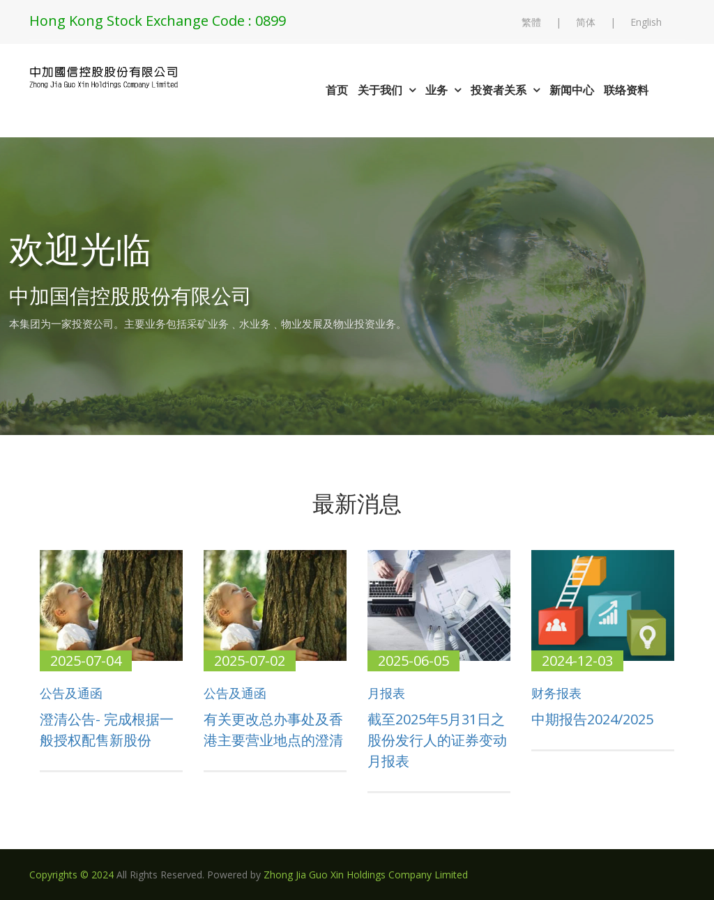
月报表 (386, 694)
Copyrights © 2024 (71, 874)
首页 (337, 90)
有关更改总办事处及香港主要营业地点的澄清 (273, 729)
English (646, 22)
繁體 (531, 22)
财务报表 (556, 694)
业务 (443, 90)
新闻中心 (571, 90)
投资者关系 (505, 90)
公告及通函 (71, 694)
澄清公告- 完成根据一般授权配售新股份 (107, 729)
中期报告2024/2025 (592, 719)
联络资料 (626, 90)
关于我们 (387, 90)
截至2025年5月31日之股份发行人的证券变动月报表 (437, 740)
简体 (585, 22)
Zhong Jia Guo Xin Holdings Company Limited (366, 874)
